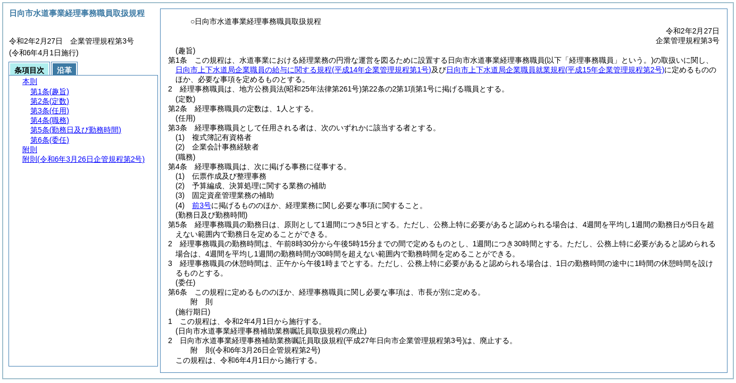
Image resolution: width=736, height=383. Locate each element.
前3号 (201, 205)
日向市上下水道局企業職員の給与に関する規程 (303, 69)
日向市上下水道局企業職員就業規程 (555, 69)
